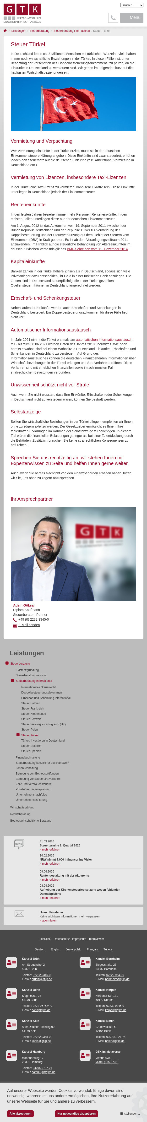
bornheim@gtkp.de (117, 979)
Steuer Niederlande (33, 713)
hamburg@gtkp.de (43, 1072)
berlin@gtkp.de (115, 1041)
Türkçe (107, 949)
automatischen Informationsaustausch (104, 339)
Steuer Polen (29, 729)
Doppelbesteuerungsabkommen (41, 692)
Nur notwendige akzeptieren (76, 1113)
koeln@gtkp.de (41, 1041)
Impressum (79, 939)
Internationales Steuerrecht (38, 687)
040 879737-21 (42, 1068)
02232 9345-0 (41, 975)
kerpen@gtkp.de (115, 1010)
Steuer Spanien (31, 751)
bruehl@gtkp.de (42, 979)
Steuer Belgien (30, 703)
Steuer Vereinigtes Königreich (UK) (43, 724)
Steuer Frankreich (32, 708)
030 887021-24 (116, 1037)
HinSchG (45, 939)
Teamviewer (96, 939)
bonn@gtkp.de (41, 1010)
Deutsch (40, 949)
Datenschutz (62, 939)
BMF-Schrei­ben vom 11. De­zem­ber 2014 (97, 249)
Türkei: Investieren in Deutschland (43, 740)
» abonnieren (48, 920)
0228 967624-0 (42, 1006)
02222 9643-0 (115, 975)
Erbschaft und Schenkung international (46, 698)
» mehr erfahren (50, 849)
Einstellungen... (130, 1113)
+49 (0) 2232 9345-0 (33, 619)
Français (92, 949)
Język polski (74, 949)
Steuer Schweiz (31, 719)
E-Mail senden (29, 625)
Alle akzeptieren (20, 1113)
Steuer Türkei (29, 735)
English (55, 949)
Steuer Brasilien (31, 746)
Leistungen (27, 653)
